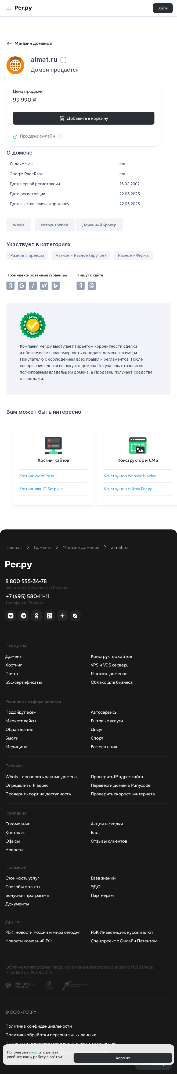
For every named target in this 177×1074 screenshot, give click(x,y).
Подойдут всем (21, 712)
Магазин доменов (33, 43)
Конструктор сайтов (111, 656)
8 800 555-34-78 (26, 581)
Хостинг (13, 665)
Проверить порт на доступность (38, 793)
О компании (18, 823)
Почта (11, 673)
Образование (19, 729)
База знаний (103, 878)
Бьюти (11, 738)
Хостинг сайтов (53, 460)
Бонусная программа (27, 895)
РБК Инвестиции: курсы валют (122, 932)
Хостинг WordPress (36, 475)
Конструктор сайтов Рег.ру (128, 488)
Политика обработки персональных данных (50, 1034)
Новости (14, 849)
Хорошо (123, 1057)
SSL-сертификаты (23, 682)
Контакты (15, 832)
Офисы (12, 841)
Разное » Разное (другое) (81, 255)
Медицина (16, 746)
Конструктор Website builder (130, 475)
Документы (17, 904)
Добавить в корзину (87, 118)
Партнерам (102, 895)
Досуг (97, 729)
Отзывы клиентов (109, 841)
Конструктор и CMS (137, 460)
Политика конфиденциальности (38, 1026)
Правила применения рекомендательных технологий (60, 1043)
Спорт (97, 738)
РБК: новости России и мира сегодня (43, 932)
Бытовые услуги (107, 720)
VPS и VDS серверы (110, 665)
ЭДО (95, 886)
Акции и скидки (107, 823)
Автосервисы (104, 712)
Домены (14, 656)
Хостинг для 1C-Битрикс (41, 488)
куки (33, 1052)
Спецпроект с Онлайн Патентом (124, 940)
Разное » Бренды (27, 255)
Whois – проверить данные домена (41, 776)
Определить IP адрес (26, 785)
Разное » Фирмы (134, 255)
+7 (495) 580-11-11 (27, 596)
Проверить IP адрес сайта (117, 776)
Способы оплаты (22, 886)
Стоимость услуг (22, 878)
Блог (95, 832)
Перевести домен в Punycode (121, 785)
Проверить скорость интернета (123, 793)
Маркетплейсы (20, 720)
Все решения (104, 746)
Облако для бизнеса (112, 682)
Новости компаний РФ (28, 940)
